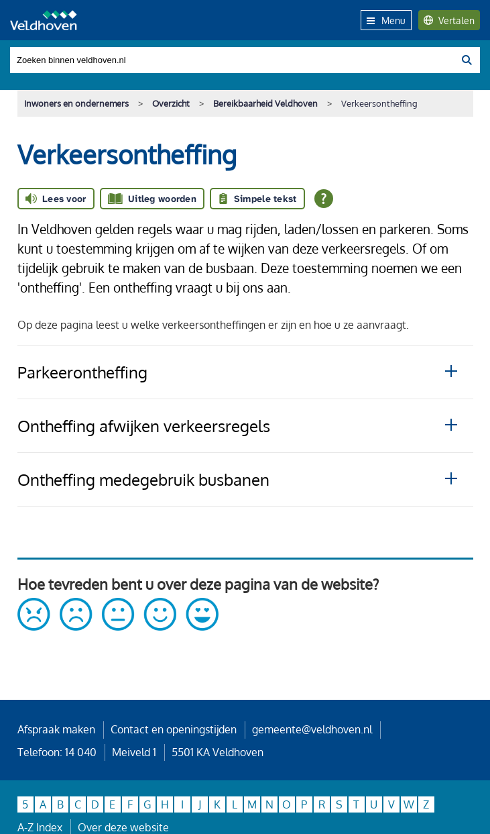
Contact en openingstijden (174, 729)
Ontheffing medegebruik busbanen (143, 479)
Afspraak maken (56, 729)
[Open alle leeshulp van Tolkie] (323, 198)
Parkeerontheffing (82, 372)
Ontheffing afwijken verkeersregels (143, 425)
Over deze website (123, 827)
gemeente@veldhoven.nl (312, 729)
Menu (386, 20)
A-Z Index (39, 827)
